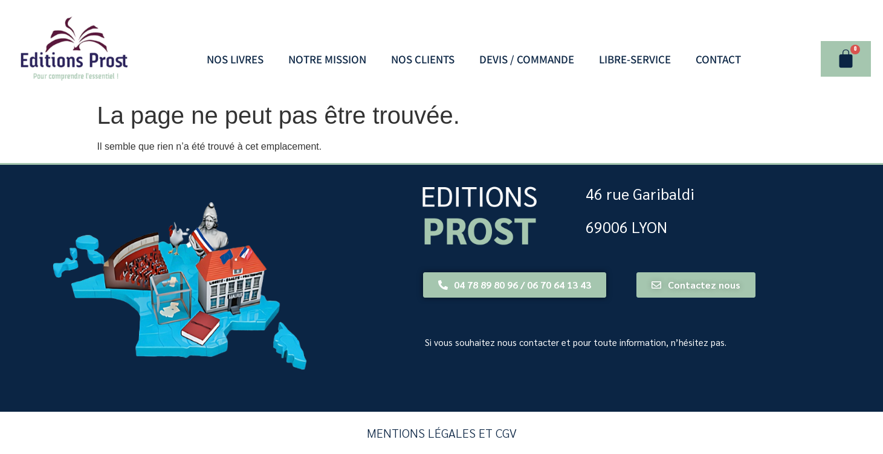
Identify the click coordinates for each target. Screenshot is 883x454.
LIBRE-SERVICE (635, 59)
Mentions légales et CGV (442, 433)
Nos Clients (422, 59)
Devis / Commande (526, 59)
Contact (718, 59)
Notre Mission (327, 59)
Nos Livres (235, 59)
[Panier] (846, 59)
